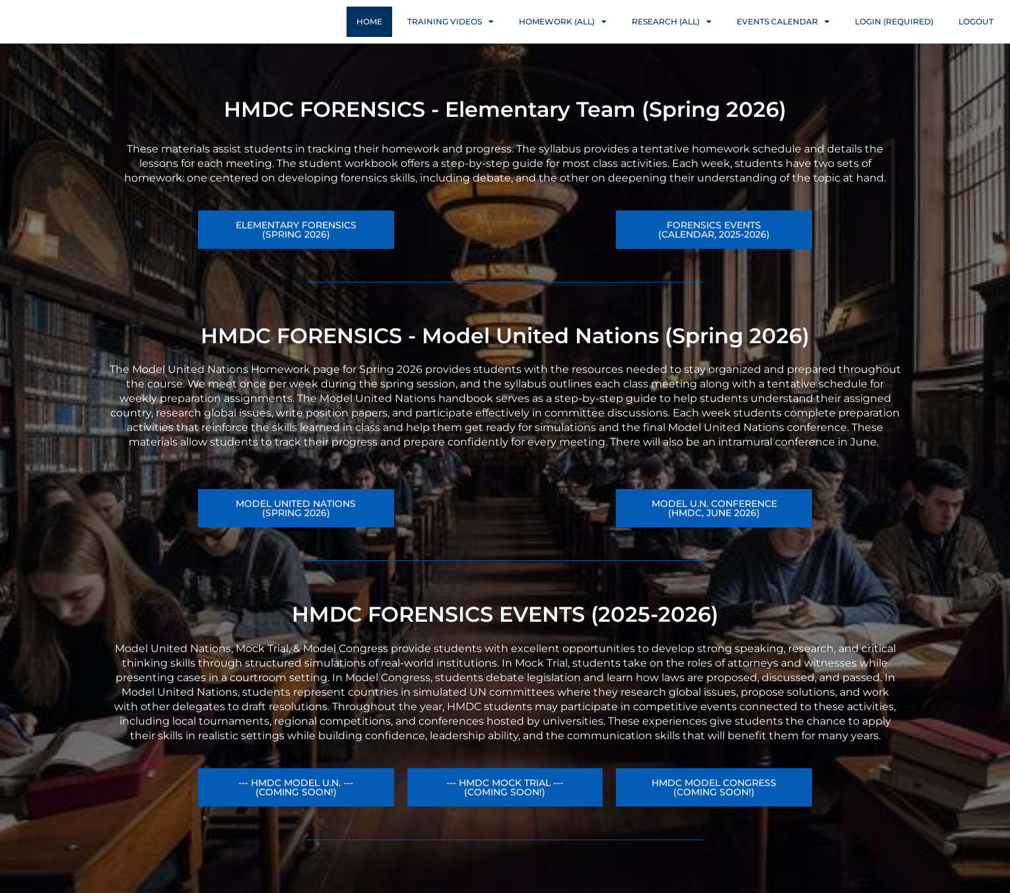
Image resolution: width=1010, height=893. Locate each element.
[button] (714, 534)
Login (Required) (894, 34)
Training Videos (450, 34)
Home (369, 34)
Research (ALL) (672, 34)
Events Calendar (783, 34)
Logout (976, 34)
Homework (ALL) (563, 34)
